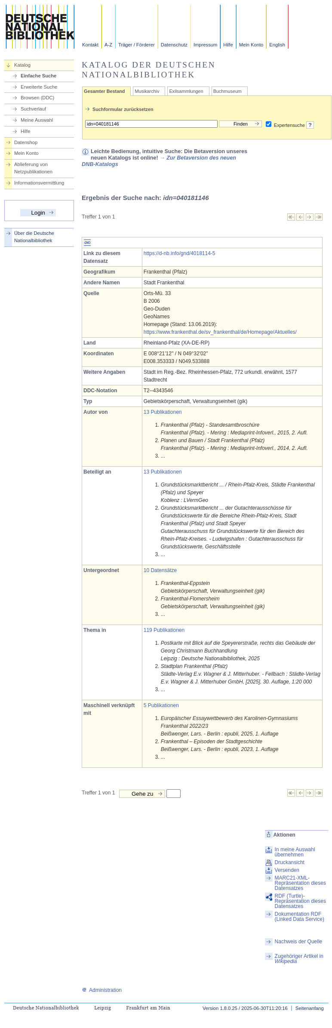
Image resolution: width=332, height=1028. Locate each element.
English (277, 44)
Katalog (22, 65)
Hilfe (228, 44)
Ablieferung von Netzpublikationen (33, 168)
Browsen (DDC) (37, 97)
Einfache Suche (38, 75)
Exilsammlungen (186, 91)
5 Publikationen (161, 705)
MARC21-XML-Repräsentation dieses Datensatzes (300, 883)
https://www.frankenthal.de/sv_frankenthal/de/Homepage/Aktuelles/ (220, 332)
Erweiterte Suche (39, 86)
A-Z (108, 44)
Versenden (287, 870)
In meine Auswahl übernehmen (295, 852)
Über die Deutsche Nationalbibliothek (34, 237)
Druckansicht (289, 862)
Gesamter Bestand (104, 91)
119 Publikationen (164, 630)
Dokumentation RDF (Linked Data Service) (299, 916)
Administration (102, 990)
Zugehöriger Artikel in (299, 958)
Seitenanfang (309, 1008)
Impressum (205, 44)
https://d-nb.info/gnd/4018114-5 (179, 253)
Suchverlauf (33, 108)
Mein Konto (251, 44)
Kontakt (90, 44)
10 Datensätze (160, 570)
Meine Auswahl (37, 120)
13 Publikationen (163, 412)
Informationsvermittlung (39, 182)
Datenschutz (174, 44)
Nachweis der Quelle (299, 942)
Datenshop (25, 142)
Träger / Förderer (136, 44)
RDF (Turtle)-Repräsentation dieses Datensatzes (300, 901)
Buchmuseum (227, 91)
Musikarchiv (147, 91)
